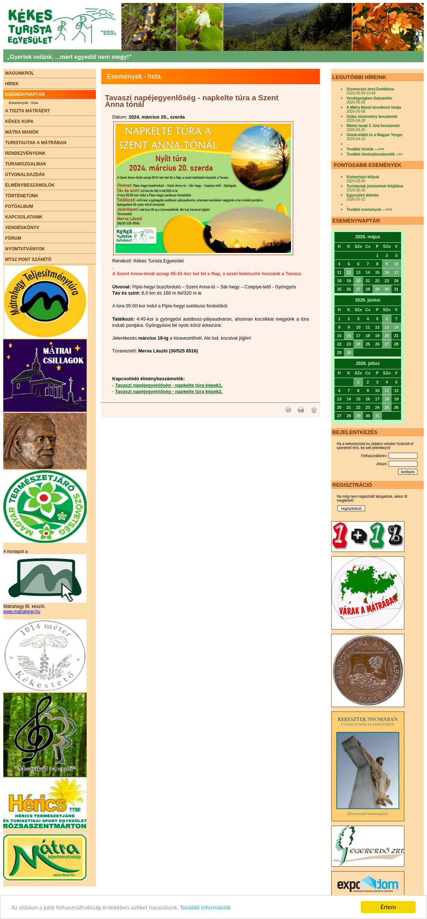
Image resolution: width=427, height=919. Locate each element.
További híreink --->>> (365, 149)
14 (396, 327)
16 (387, 272)
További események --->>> (369, 210)
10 (396, 264)
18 (387, 399)
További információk (205, 908)
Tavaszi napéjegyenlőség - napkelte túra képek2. (169, 391)
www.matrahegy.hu (21, 611)
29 (377, 289)
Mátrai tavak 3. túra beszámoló (373, 126)
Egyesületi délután (363, 195)
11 (387, 390)
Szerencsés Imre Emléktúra (370, 89)
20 (358, 281)
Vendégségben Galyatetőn (369, 98)
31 (377, 416)
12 (349, 272)
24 (358, 344)
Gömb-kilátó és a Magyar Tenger (375, 135)
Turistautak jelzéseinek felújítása (375, 186)
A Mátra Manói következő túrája (374, 107)
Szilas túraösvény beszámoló (372, 117)
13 (387, 327)
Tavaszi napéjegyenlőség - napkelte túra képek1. (169, 385)
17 (396, 272)
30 (387, 289)
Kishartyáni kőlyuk (363, 177)
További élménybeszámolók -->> (375, 154)
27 (358, 289)
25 (387, 407)
